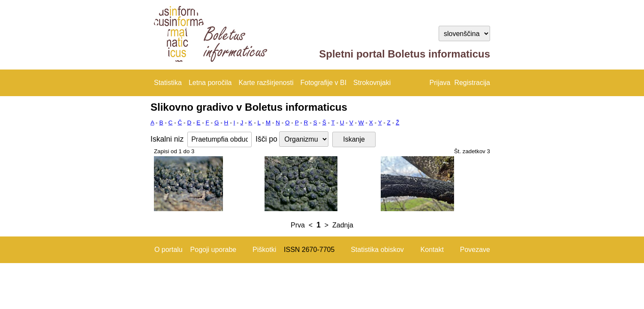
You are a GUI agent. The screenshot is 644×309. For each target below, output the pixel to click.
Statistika (168, 82)
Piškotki (264, 249)
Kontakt (432, 249)
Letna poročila (210, 82)
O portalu (168, 249)
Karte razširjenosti (265, 82)
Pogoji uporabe (213, 249)
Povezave (475, 249)
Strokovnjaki (372, 82)
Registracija (472, 82)
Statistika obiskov (377, 249)
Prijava (440, 82)
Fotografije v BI (323, 82)
